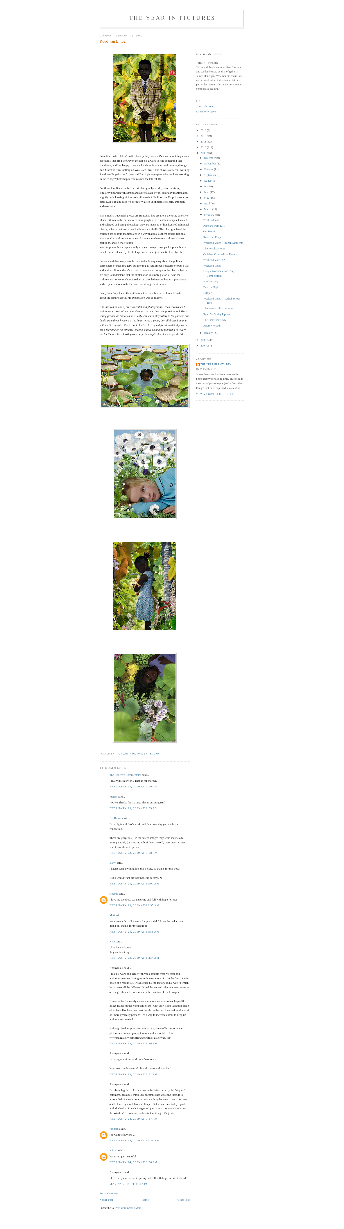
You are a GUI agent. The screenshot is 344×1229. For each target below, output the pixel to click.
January (209, 332)
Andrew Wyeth (211, 325)
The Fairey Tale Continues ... (219, 308)
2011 (204, 141)
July (207, 186)
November (210, 163)
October (209, 169)
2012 (204, 135)
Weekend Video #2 (214, 260)
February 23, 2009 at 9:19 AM (133, 786)
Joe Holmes (116, 818)
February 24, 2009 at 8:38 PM (133, 1162)
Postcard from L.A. (214, 225)
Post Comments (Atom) (129, 1207)
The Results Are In (214, 248)
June (207, 192)
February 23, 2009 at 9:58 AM (133, 852)
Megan (113, 796)
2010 (204, 147)
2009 (204, 153)
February (209, 215)
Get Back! (209, 231)
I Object (207, 292)
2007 (204, 345)
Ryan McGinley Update (216, 314)
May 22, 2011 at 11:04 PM (129, 1184)
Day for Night (211, 287)
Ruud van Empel (212, 237)
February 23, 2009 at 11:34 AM (134, 957)
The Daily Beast (205, 106)
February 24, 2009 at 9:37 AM (133, 1118)
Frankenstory (210, 281)
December (210, 157)
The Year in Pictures (172, 18)
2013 (204, 130)
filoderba (114, 1128)
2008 (204, 339)
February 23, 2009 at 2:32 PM (133, 1074)
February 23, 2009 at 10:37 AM (134, 905)
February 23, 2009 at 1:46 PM (133, 1043)
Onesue (113, 893)
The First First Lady (214, 319)
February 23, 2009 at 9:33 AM (133, 808)
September (210, 175)
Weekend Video (212, 220)
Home (145, 1199)
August (208, 180)
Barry (112, 862)
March (208, 209)
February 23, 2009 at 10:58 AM (134, 931)
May (207, 197)
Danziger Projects (206, 111)
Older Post (183, 1199)
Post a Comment (109, 1193)
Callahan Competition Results (220, 254)
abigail (113, 1150)
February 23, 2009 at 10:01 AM (134, 883)
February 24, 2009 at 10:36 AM (134, 1140)
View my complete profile (215, 394)
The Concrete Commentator (125, 774)
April (207, 203)
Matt (112, 915)
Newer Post (106, 1199)
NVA (112, 941)
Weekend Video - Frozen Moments (223, 242)
